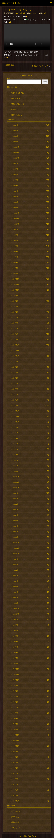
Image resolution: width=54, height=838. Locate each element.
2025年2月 (15, 202)
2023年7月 (15, 306)
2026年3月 (15, 130)
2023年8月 (15, 301)
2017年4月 (15, 713)
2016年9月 (15, 751)
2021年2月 (15, 466)
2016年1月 (15, 795)
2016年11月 (15, 740)
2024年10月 (15, 224)
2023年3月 (15, 328)
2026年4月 (15, 125)
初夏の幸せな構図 (17, 93)
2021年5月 (15, 449)
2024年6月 (15, 246)
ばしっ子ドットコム (11, 2)
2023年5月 (15, 317)
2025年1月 (15, 207)
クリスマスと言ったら (40, 66)
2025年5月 (15, 185)
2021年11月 (15, 416)
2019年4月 (15, 586)
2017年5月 (15, 707)
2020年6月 (15, 510)
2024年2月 (15, 268)
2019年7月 (15, 570)
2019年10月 (15, 554)
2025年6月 (15, 180)
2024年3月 (15, 262)
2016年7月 (15, 762)
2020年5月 (15, 515)
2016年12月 (15, 735)
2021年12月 (15, 411)
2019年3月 (15, 592)
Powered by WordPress (27, 836)
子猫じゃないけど (17, 104)
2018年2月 (15, 658)
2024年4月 (15, 257)
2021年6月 (15, 444)
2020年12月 (15, 477)
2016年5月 (15, 773)
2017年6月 (15, 702)
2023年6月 (15, 312)
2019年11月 (15, 548)
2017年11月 (15, 674)
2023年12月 (15, 279)
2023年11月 (15, 284)
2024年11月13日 (20, 13)
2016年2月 (15, 790)
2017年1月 (15, 729)
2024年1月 (15, 273)
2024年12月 (15, 213)
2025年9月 (15, 163)
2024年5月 (15, 251)
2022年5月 (15, 383)
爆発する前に (11, 65)
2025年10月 (15, 158)
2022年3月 (15, 394)
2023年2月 (15, 334)
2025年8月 (15, 169)
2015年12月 (15, 801)
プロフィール (16, 828)
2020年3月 (15, 526)
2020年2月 (15, 531)
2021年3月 (15, 460)
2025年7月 (15, 174)
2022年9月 (15, 361)
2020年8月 (15, 499)
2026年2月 (15, 136)
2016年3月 (15, 784)
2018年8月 (15, 625)
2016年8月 (15, 757)
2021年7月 (15, 438)
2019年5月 (15, 581)
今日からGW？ (16, 98)
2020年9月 (15, 493)
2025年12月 (15, 147)
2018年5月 (15, 641)
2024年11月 (15, 218)
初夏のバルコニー (17, 109)
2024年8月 (15, 235)
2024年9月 (15, 229)
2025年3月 (15, 196)
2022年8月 (15, 367)
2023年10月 (15, 290)
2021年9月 (15, 427)
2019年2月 (15, 597)
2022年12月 (15, 345)
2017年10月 (15, 680)
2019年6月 (15, 575)
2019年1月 (15, 603)
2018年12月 (15, 608)
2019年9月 (15, 559)
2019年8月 (15, 565)
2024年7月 (15, 240)
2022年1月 (15, 405)
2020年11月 (15, 482)
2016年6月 (15, 768)
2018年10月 (15, 614)
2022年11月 (15, 350)
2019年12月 (15, 543)
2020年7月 (15, 504)
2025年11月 (15, 152)
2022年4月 (15, 389)
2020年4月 (15, 520)
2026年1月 (15, 141)
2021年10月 (15, 422)
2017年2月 (15, 724)
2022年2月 (15, 400)
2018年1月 (15, 663)
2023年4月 (15, 323)
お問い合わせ (16, 811)
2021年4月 (15, 455)
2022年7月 (15, 372)
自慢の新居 (15, 822)
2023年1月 (15, 339)
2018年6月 (15, 636)
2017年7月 (15, 696)
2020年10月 (15, 488)
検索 (9, 78)
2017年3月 (15, 718)
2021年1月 (15, 471)
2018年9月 (15, 619)
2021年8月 (15, 433)
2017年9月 (15, 685)
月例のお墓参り (16, 115)
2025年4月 (15, 191)
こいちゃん (33, 13)
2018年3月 (15, 652)
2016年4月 (15, 779)
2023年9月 (15, 295)
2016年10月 (15, 746)
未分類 (44, 13)
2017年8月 (15, 691)
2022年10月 (15, 356)
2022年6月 (15, 378)
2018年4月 (15, 647)
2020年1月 (15, 537)
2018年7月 (15, 630)
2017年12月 (15, 669)
